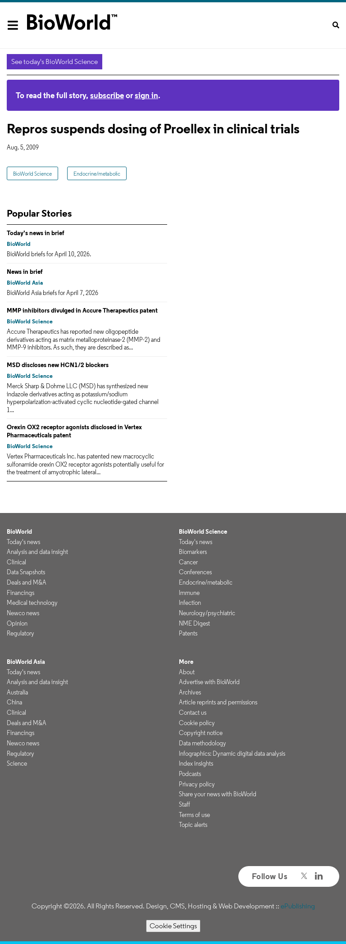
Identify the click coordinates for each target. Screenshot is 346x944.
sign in (146, 95)
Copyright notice (201, 733)
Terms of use (194, 815)
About (187, 672)
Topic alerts (193, 825)
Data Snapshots (26, 572)
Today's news (23, 542)
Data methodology (202, 743)
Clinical (16, 562)
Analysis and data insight (37, 552)
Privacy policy (197, 784)
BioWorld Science (32, 173)
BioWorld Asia (25, 282)
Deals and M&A (26, 582)
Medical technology (32, 603)
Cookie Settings (173, 925)
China (14, 702)
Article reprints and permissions (218, 702)
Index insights (196, 763)
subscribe (107, 95)
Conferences (195, 572)
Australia (17, 692)
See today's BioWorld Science (54, 61)
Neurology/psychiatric (207, 613)
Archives (190, 692)
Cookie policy (197, 723)
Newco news (23, 613)
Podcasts (190, 774)
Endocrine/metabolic (96, 173)
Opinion (17, 623)
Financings (20, 593)
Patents (188, 633)
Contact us (192, 712)
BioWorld (19, 244)
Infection (190, 603)
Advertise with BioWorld (209, 682)
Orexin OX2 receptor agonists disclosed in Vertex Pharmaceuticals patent (74, 431)
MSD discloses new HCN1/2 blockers (58, 365)
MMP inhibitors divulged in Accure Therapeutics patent (82, 310)
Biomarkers (193, 552)
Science (17, 763)
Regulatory (20, 633)
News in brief (25, 272)
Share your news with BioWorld (217, 794)
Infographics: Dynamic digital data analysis (232, 753)
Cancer (188, 562)
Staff (184, 804)
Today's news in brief (35, 233)
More (186, 662)
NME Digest (194, 623)
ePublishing (298, 906)
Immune (189, 593)
